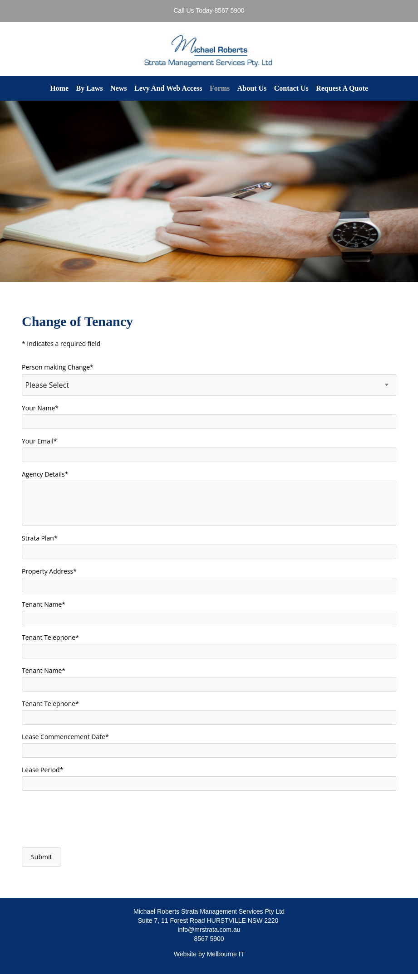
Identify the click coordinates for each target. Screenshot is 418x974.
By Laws (89, 88)
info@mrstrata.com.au (209, 929)
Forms (220, 88)
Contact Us (291, 88)
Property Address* (49, 571)
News (118, 88)
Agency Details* (45, 474)
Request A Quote (342, 88)
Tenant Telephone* (50, 637)
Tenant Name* (43, 604)
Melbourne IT (225, 954)
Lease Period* (42, 769)
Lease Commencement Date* (65, 736)
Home (59, 88)
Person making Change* (57, 367)
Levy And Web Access (168, 88)
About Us (251, 88)
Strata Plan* (40, 538)
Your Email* (39, 441)
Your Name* (40, 408)
